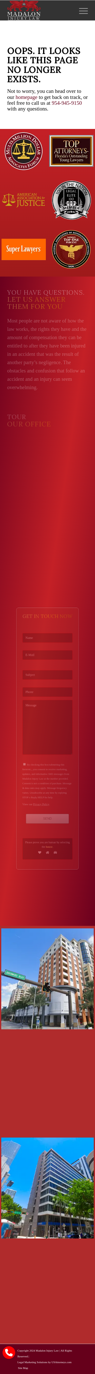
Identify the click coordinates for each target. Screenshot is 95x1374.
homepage (26, 97)
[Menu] (81, 10)
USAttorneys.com (61, 1362)
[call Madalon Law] (9, 1352)
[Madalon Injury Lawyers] (39, 10)
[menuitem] (81, 10)
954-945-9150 (67, 103)
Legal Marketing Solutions (32, 1362)
